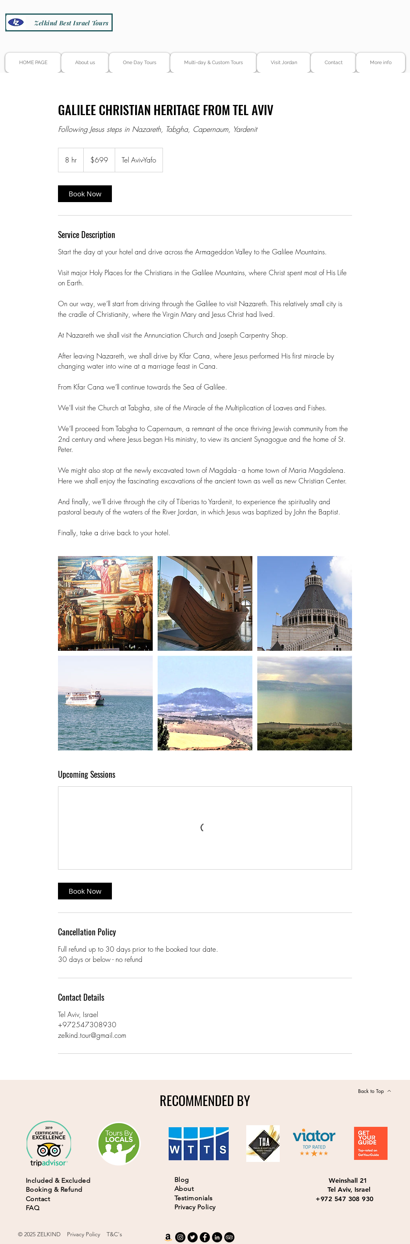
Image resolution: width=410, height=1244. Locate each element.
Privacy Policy (83, 1234)
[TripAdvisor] (229, 1237)
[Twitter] (192, 1237)
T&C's (114, 1234)
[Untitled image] (105, 603)
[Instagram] (180, 1237)
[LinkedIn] (217, 1237)
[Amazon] (168, 1237)
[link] (85, 193)
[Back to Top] (375, 1091)
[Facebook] (205, 1237)
